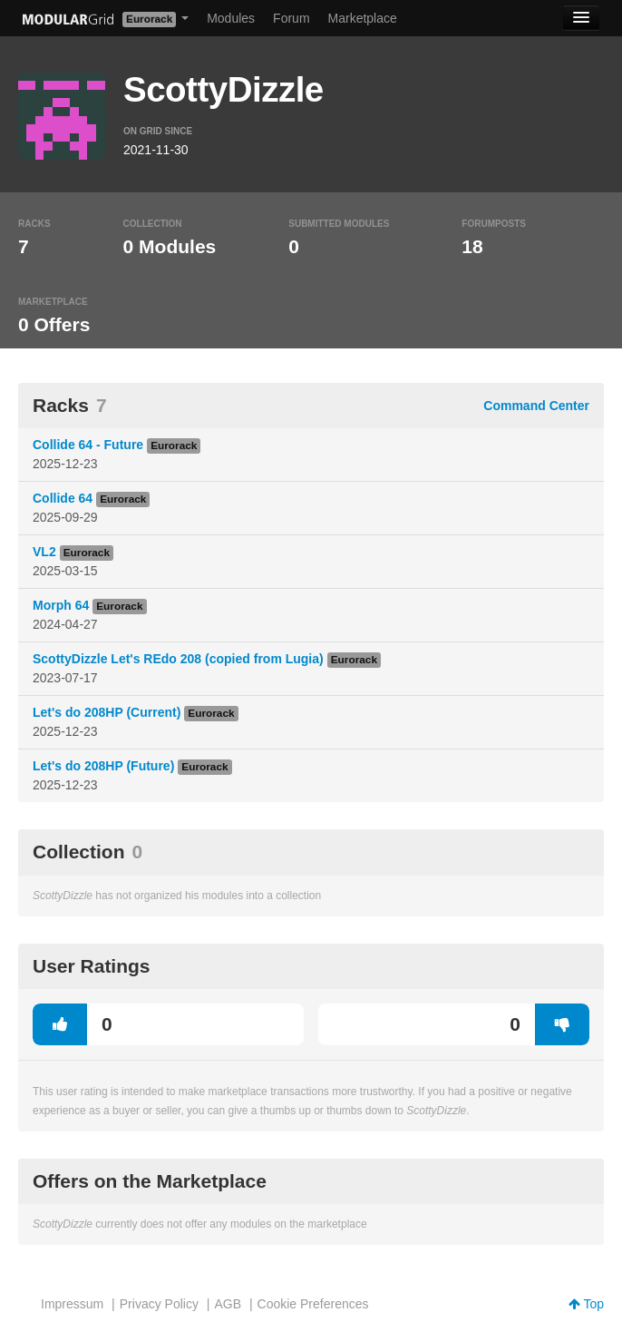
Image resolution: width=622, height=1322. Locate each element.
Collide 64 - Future (88, 444)
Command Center (536, 405)
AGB (227, 1304)
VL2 (44, 551)
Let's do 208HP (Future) (103, 766)
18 (472, 246)
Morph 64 (61, 605)
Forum (291, 18)
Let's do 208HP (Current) (106, 712)
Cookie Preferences (313, 1304)
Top (586, 1304)
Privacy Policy (159, 1304)
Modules (231, 18)
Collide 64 (62, 498)
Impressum (72, 1304)
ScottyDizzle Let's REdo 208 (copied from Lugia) (178, 658)
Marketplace (362, 18)
